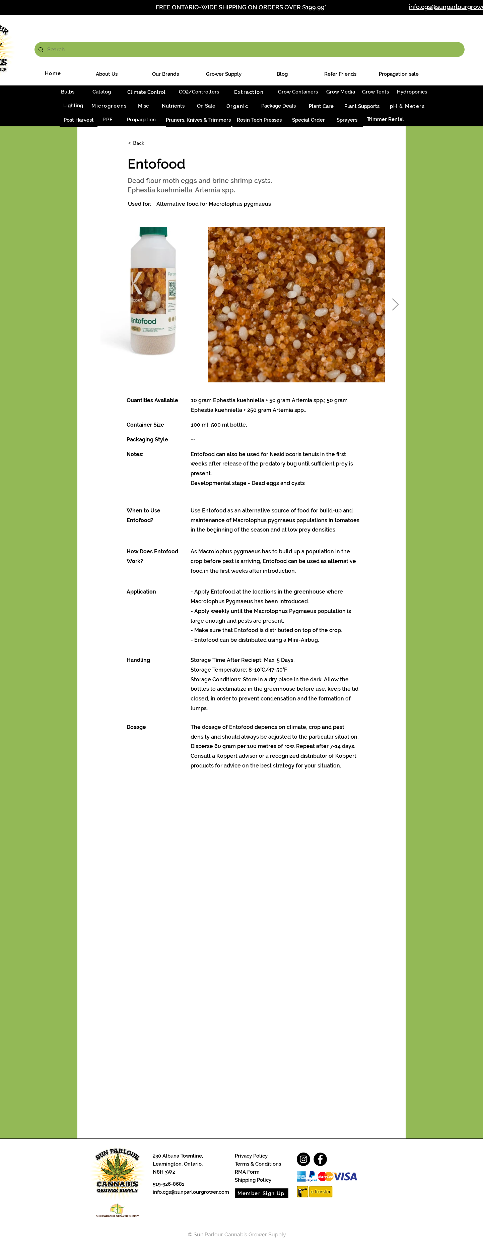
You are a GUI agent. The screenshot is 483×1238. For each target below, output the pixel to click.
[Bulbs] (67, 92)
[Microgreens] (110, 106)
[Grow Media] (340, 92)
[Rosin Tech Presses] (259, 120)
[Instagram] (303, 1159)
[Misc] (143, 106)
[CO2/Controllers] (199, 92)
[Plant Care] (321, 106)
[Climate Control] (146, 92)
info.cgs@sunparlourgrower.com (191, 1192)
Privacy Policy (251, 1156)
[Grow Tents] (375, 92)
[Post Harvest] (78, 120)
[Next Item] (395, 304)
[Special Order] (308, 120)
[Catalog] (101, 92)
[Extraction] (249, 92)
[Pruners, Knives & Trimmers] (198, 120)
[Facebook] (320, 1159)
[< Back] (150, 143)
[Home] (53, 73)
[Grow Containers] (298, 92)
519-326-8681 (168, 1184)
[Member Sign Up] (261, 1193)
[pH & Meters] (408, 106)
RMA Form (247, 1172)
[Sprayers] (347, 120)
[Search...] (249, 49)
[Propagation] (141, 119)
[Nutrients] (173, 106)
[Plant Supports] (361, 106)
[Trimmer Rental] (385, 119)
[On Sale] (206, 106)
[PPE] (108, 119)
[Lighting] (73, 105)
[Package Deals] (278, 106)
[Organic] (238, 106)
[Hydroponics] (412, 92)
